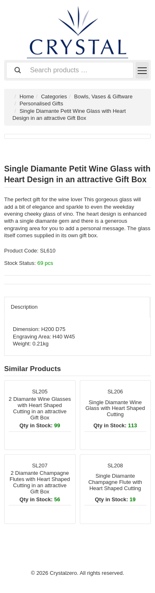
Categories (54, 96)
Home (26, 96)
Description (24, 307)
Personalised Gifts (41, 103)
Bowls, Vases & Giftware (103, 96)
